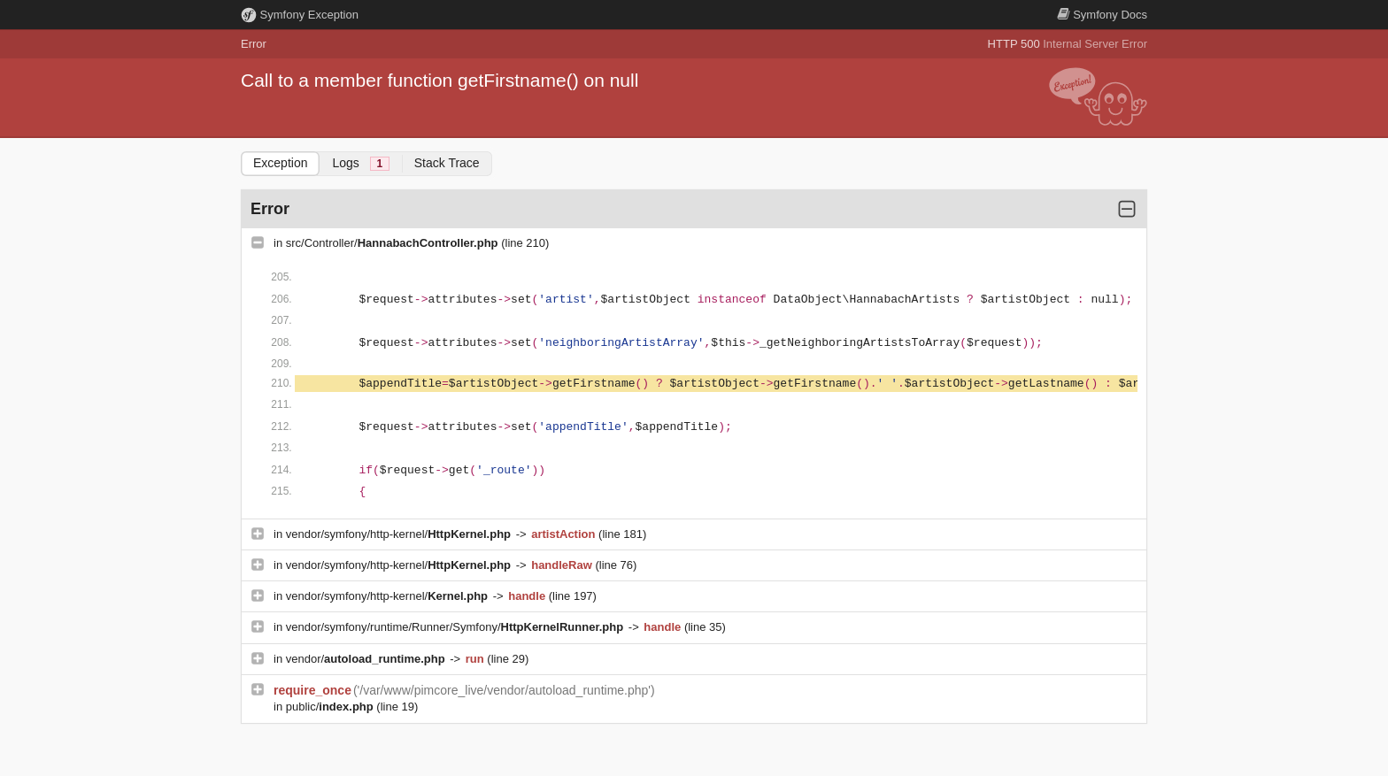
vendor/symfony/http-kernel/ (400, 534)
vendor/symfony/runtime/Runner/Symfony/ (456, 627)
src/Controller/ (393, 243)
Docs (1102, 14)
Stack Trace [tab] (447, 163)
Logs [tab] (360, 163)
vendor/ (367, 658)
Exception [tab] (280, 163)
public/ (331, 706)
